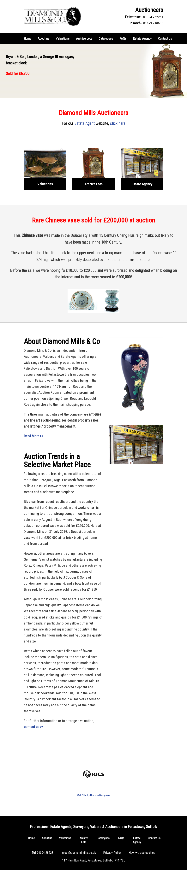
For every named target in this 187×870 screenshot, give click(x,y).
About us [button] (43, 38)
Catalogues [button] (106, 38)
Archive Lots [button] (84, 38)
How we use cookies (142, 853)
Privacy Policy (112, 853)
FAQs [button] (123, 38)
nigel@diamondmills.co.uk (79, 853)
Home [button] (27, 38)
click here (117, 123)
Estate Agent (84, 123)
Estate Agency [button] (142, 38)
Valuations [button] (62, 38)
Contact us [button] (165, 38)
